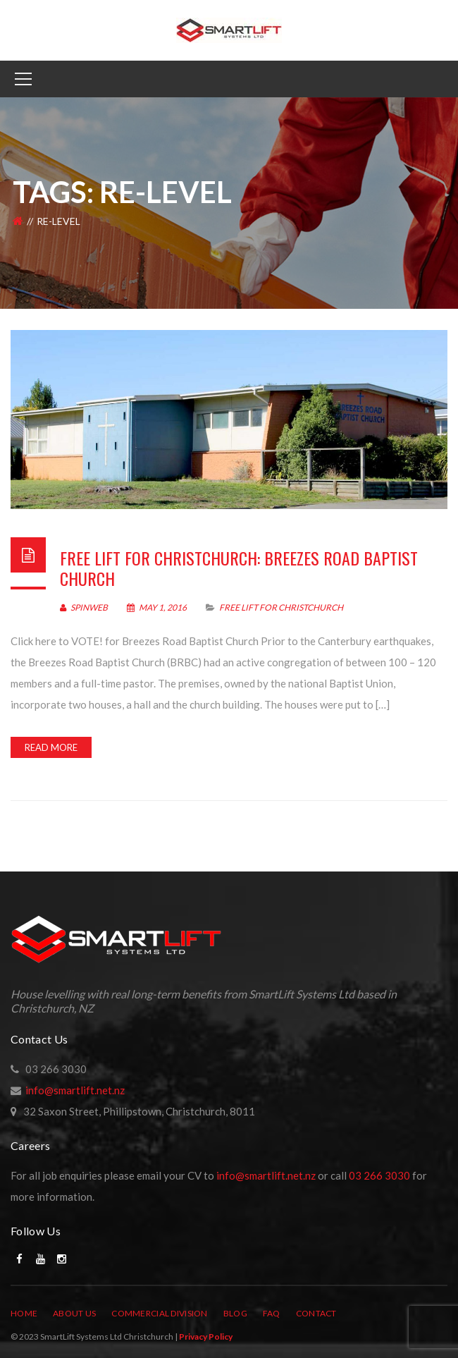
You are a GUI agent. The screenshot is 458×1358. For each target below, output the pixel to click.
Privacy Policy (206, 1336)
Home (24, 1313)
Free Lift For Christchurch (281, 607)
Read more (51, 747)
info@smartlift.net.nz (75, 1090)
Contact (316, 1313)
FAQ (271, 1313)
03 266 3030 (379, 1175)
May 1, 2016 (157, 607)
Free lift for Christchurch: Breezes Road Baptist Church (239, 568)
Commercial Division (159, 1313)
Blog (235, 1313)
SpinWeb (84, 607)
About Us (74, 1313)
